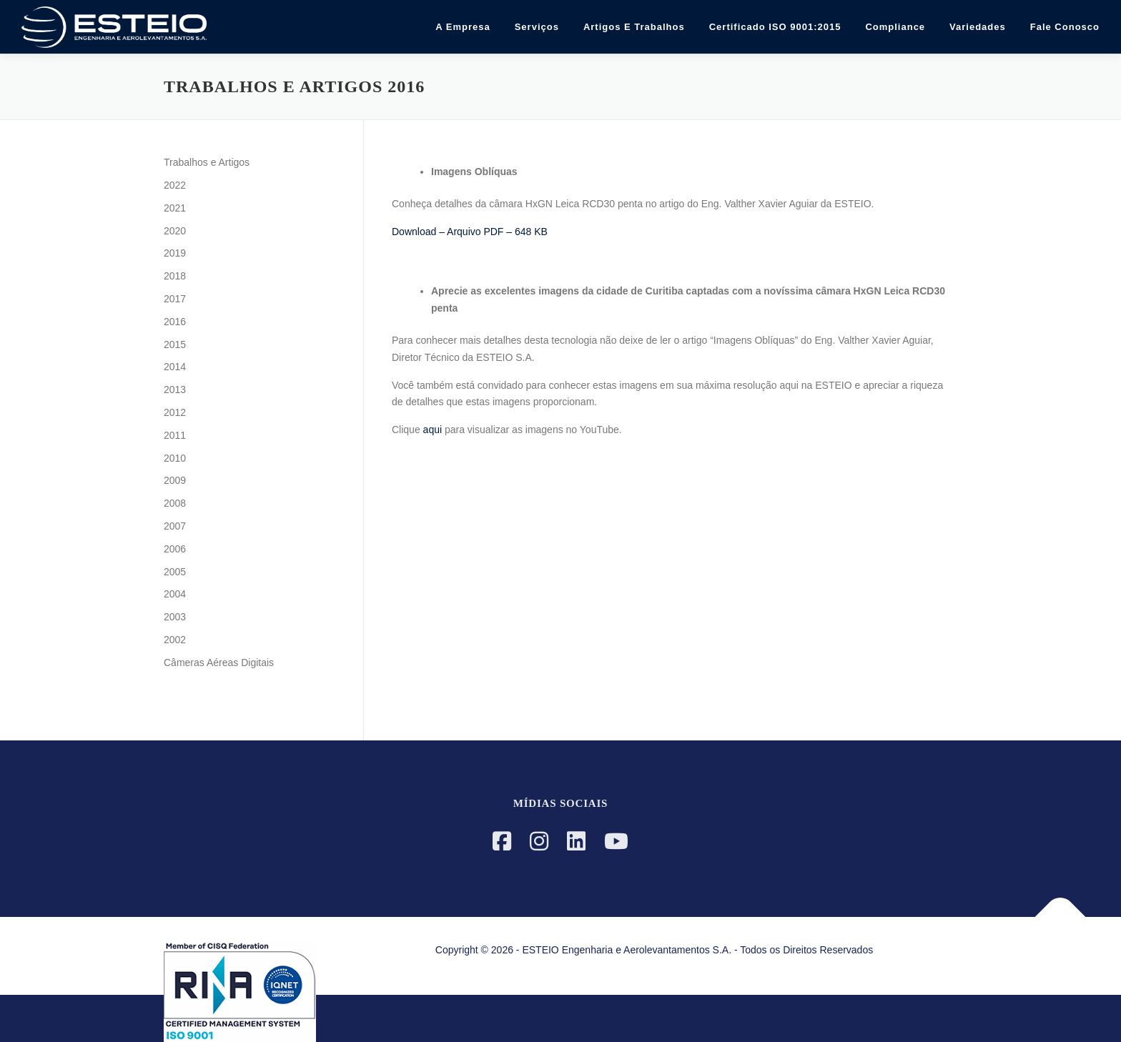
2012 (175, 412)
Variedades (977, 26)
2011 (175, 435)
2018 (175, 276)
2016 (175, 321)
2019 (175, 253)
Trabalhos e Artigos (207, 162)
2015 (175, 344)
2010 (175, 458)
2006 (175, 549)
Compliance (895, 26)
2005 (175, 571)
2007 (175, 526)
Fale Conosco (1065, 26)
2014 (175, 366)
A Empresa (462, 26)
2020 (175, 231)
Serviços (537, 26)
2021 (175, 208)
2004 (175, 594)
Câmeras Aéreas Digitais (219, 662)
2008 (175, 503)
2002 (175, 639)
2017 (175, 298)
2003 (175, 616)
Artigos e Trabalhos (634, 26)
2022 (175, 185)
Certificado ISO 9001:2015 (775, 26)
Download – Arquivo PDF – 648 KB (470, 231)
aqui (432, 429)
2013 (175, 389)
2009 (175, 480)
